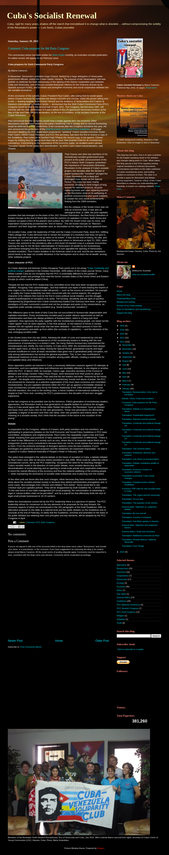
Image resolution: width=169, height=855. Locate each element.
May (124, 373)
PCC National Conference (128, 604)
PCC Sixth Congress (45, 522)
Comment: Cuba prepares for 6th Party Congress (38, 48)
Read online (151, 88)
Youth (119, 623)
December (127, 345)
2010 (122, 552)
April (124, 377)
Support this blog (124, 313)
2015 (122, 333)
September (127, 357)
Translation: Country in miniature (136, 517)
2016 (122, 329)
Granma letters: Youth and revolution (138, 531)
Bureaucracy (122, 568)
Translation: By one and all (134, 513)
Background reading (126, 302)
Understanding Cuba (126, 298)
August (125, 361)
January (126, 388)
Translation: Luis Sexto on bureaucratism (140, 459)
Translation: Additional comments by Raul (140, 535)
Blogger (100, 848)
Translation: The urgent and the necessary (141, 495)
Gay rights (121, 594)
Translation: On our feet (132, 499)
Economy (121, 586)
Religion (120, 615)
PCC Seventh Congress (127, 608)
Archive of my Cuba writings (129, 305)
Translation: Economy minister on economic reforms (137, 470)
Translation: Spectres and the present (139, 419)
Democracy (122, 579)
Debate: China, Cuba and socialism (138, 398)
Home (59, 640)
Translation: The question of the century (140, 503)
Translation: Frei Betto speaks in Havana (140, 521)
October (126, 353)
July (124, 365)
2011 (122, 341)
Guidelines (121, 601)
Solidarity (121, 619)
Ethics (119, 590)
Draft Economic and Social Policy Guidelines (68, 129)
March (125, 381)
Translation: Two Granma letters (136, 448)
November (127, 349)
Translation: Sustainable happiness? (138, 415)
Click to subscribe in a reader (130, 649)
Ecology (120, 583)
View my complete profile (143, 274)
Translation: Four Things (133, 546)
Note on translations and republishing (133, 309)
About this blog (123, 295)
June (124, 369)
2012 (122, 337)
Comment (30, 522)
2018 (122, 325)
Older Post (102, 640)
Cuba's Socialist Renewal (52, 15)
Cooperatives (123, 575)
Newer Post (15, 640)
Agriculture (121, 565)
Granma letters (123, 597)
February (126, 384)
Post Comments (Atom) (30, 647)
